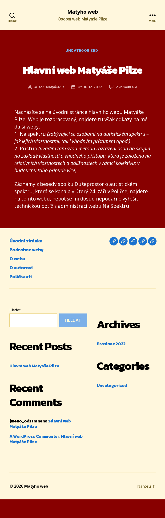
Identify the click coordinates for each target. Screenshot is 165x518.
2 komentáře (127, 105)
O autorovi (23, 286)
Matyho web (82, 12)
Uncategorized (82, 52)
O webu (18, 277)
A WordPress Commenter (34, 455)
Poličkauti (22, 295)
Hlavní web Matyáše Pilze (82, 78)
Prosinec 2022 (111, 362)
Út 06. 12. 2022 (90, 105)
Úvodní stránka (29, 259)
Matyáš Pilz (54, 105)
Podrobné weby (29, 268)
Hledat (14, 328)
